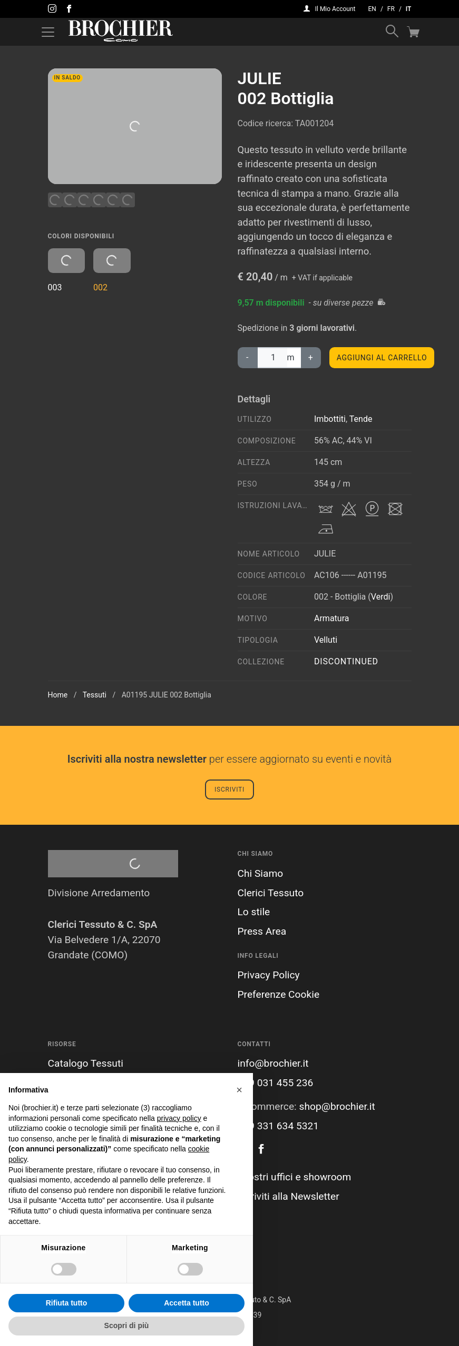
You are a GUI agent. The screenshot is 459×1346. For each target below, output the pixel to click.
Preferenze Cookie (279, 994)
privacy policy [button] (179, 1118)
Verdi (380, 597)
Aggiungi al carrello (382, 357)
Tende (361, 419)
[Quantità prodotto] (272, 357)
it (409, 9)
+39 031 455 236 (276, 1083)
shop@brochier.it (337, 1106)
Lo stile (254, 912)
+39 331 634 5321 (278, 1126)
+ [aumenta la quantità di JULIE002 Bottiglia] (311, 357)
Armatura (331, 618)
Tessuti (94, 695)
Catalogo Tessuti (85, 1063)
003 (66, 270)
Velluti (325, 640)
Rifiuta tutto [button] (66, 1303)
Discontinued (346, 661)
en (372, 9)
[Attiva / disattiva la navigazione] (48, 32)
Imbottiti (330, 419)
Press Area (262, 931)
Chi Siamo (261, 873)
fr (391, 9)
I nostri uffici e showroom (294, 1177)
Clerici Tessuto (271, 893)
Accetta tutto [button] (186, 1303)
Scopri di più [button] (126, 1325)
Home (58, 695)
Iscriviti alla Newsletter (288, 1196)
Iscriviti (229, 789)
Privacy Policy (269, 975)
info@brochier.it (273, 1063)
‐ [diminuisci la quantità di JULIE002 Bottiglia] (247, 357)
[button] (239, 1089)
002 (112, 270)
